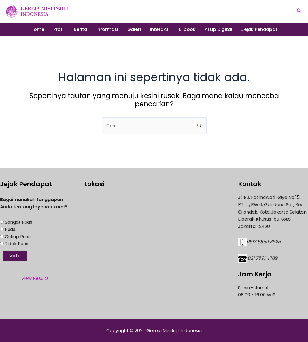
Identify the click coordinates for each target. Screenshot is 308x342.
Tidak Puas (16, 243)
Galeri (134, 29)
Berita (80, 29)
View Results (35, 278)
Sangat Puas (18, 222)
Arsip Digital (218, 29)
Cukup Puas (18, 236)
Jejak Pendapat (259, 29)
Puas (10, 229)
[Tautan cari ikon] (299, 11)
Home (37, 29)
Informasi (107, 29)
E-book (187, 29)
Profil (59, 29)
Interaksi (160, 29)
